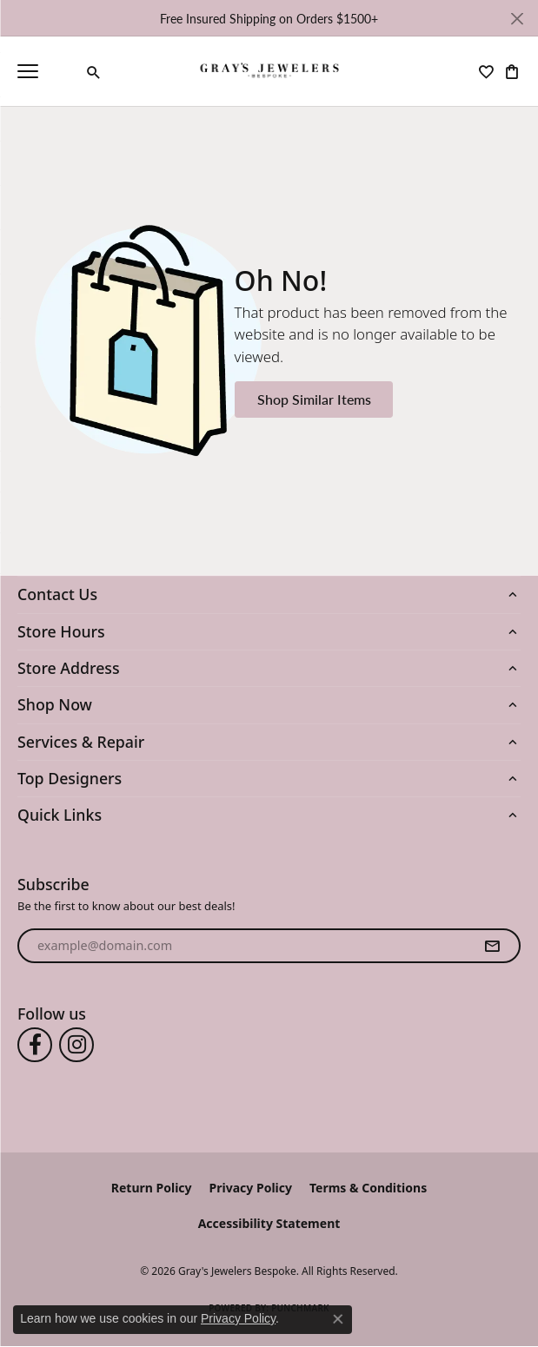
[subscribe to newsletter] (492, 945)
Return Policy (151, 1187)
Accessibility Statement (269, 1223)
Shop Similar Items (314, 399)
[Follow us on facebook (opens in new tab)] (34, 1044)
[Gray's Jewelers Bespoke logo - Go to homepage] (269, 72)
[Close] (517, 19)
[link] (66, 71)
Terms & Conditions (368, 1187)
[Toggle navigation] (28, 71)
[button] (94, 72)
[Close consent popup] (338, 1319)
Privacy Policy (250, 1187)
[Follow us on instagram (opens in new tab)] (76, 1044)
